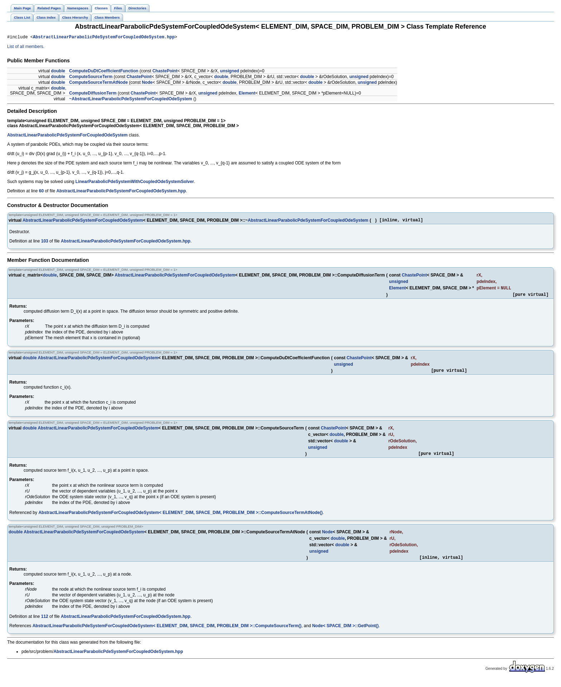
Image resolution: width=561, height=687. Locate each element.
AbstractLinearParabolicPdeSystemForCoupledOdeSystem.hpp (104, 38)
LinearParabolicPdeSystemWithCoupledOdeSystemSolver (134, 182)
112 (44, 623)
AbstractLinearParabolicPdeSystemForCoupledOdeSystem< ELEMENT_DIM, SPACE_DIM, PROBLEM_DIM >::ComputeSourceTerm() (167, 632)
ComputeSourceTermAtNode (98, 83)
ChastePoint (164, 72)
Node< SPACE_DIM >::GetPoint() (345, 632)
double (58, 72)
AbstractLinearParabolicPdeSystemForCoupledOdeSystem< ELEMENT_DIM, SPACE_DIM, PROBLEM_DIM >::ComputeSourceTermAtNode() (180, 518)
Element (247, 94)
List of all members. (25, 47)
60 (41, 191)
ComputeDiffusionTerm (92, 94)
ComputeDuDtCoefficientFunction (103, 72)
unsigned (229, 72)
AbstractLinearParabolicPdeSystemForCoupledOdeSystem (67, 136)
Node (147, 83)
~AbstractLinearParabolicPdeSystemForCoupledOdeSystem (130, 99)
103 (44, 243)
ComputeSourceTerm (90, 77)
